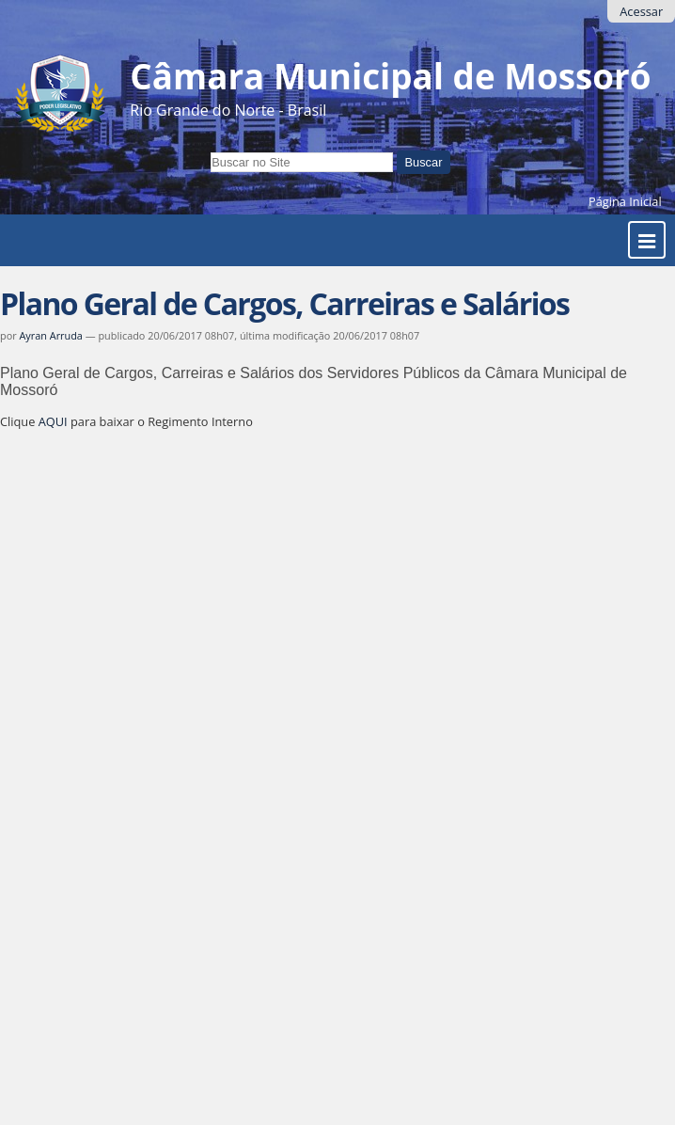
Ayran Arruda (50, 335)
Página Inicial (625, 201)
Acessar (641, 11)
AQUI (53, 421)
